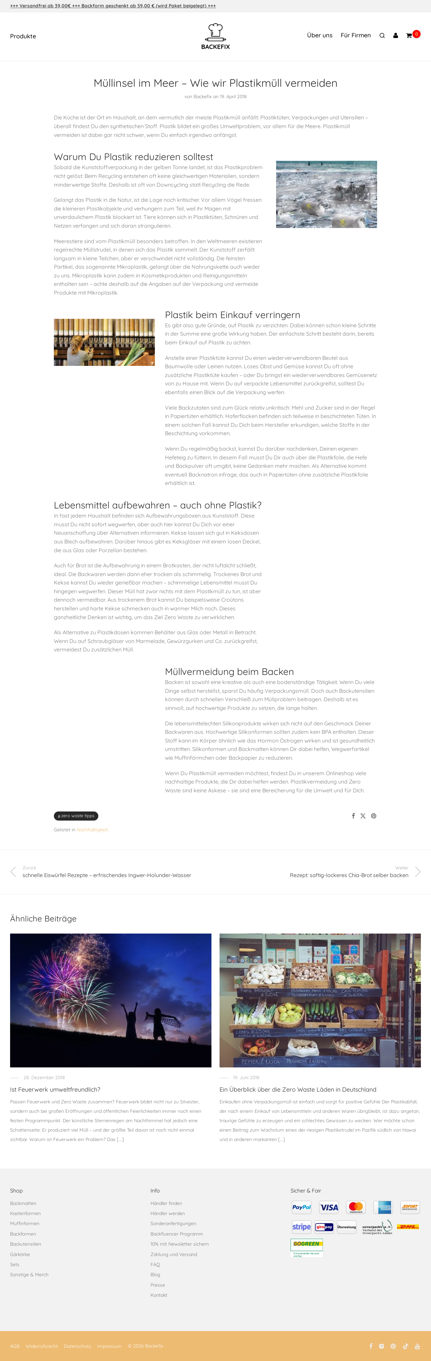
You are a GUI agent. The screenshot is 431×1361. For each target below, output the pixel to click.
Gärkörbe (20, 1254)
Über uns (320, 35)
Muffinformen (24, 1223)
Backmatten (23, 1203)
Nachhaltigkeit (92, 830)
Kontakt (159, 1295)
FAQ (155, 1264)
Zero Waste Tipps (77, 815)
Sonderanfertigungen (173, 1223)
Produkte (23, 36)
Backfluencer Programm (177, 1234)
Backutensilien (25, 1244)
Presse (158, 1285)
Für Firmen (356, 35)
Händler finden (166, 1203)
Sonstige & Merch (29, 1275)
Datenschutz (77, 1346)
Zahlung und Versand (174, 1254)
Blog (155, 1275)
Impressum (109, 1346)
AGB (15, 1346)
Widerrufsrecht (42, 1346)
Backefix (203, 96)
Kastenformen (25, 1213)
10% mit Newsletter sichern (180, 1244)
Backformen (23, 1234)
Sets (15, 1264)
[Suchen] (382, 35)
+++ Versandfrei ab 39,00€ (41, 6)
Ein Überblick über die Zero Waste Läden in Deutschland (298, 1089)
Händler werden (168, 1213)
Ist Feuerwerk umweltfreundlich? (55, 1089)
